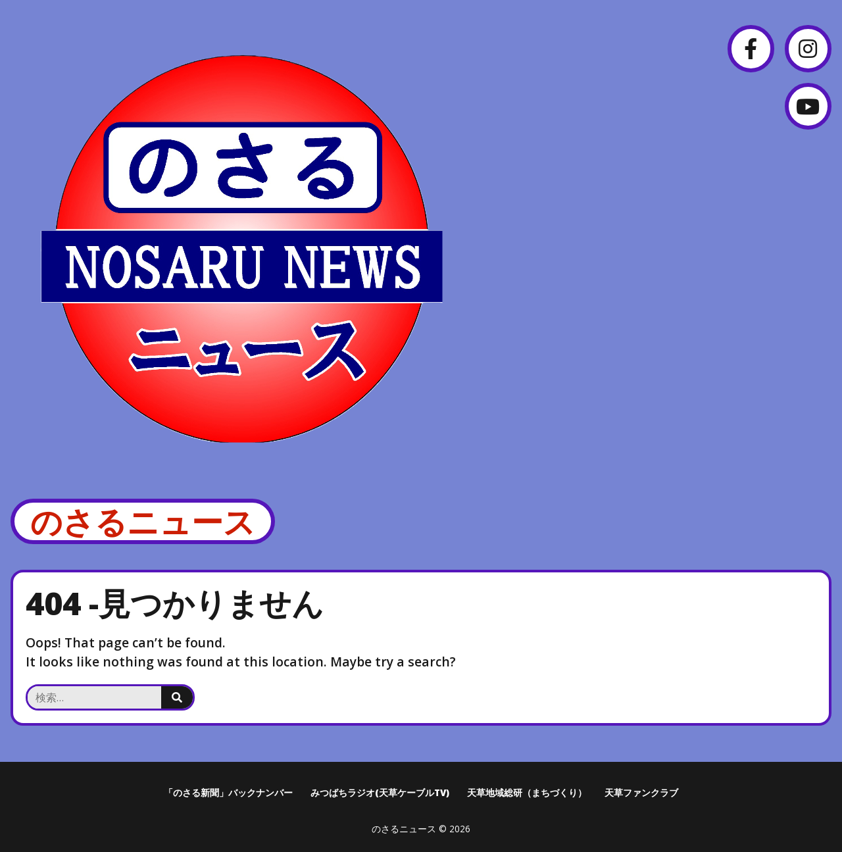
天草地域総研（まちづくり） (527, 792)
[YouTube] (808, 106)
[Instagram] (808, 48)
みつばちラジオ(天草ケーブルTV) (379, 792)
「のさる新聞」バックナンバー (228, 792)
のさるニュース (142, 521)
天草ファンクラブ (641, 792)
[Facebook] (751, 48)
